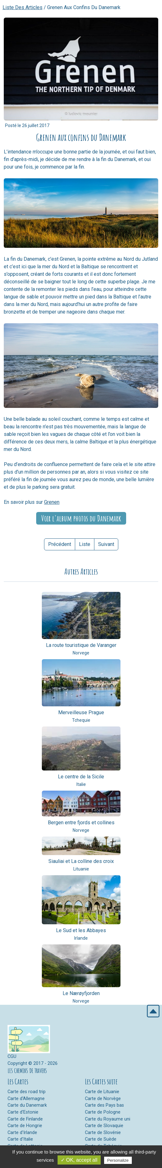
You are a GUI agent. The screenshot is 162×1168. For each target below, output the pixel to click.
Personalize (118, 1160)
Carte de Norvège (103, 1098)
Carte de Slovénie (103, 1132)
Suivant (106, 544)
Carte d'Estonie (23, 1112)
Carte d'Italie (20, 1139)
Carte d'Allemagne (26, 1098)
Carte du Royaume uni (107, 1119)
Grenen (51, 502)
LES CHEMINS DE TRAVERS (27, 1071)
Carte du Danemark (27, 1105)
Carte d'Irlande (22, 1132)
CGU (12, 1056)
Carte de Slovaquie (104, 1125)
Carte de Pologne (102, 1112)
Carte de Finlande (25, 1119)
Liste (84, 544)
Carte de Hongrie (25, 1125)
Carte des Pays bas (104, 1105)
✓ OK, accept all (79, 1160)
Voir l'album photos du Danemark (81, 518)
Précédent (59, 544)
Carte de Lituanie (102, 1091)
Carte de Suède (100, 1139)
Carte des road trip (27, 1091)
